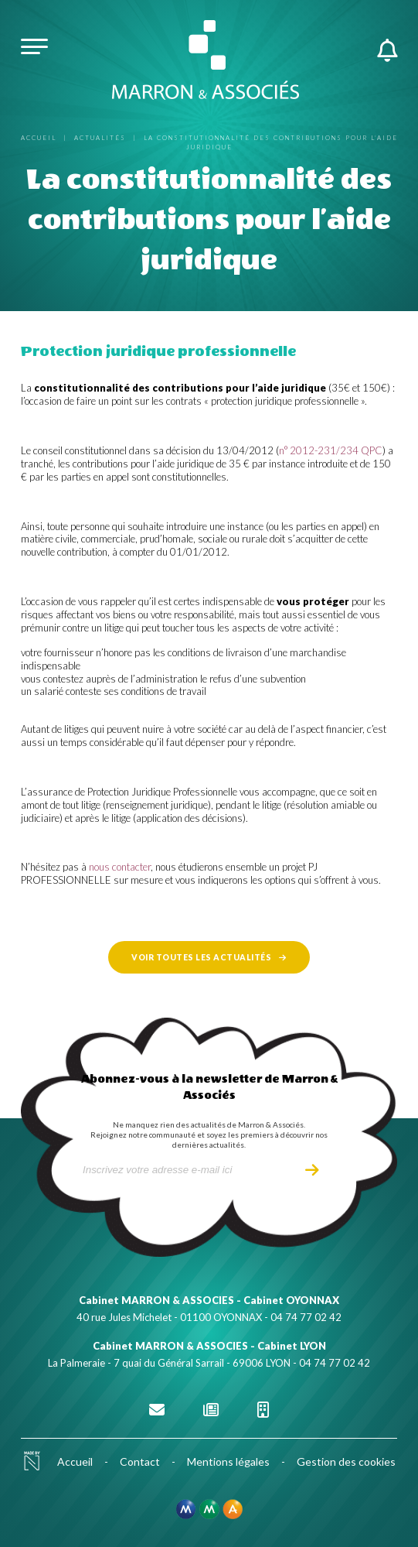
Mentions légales (228, 1461)
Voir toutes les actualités (201, 957)
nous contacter (120, 867)
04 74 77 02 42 (306, 1317)
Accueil (38, 138)
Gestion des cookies (346, 1461)
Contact (140, 1461)
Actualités (100, 138)
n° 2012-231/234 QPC (330, 450)
